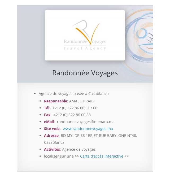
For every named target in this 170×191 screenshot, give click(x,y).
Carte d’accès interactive (101, 156)
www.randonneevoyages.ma (88, 128)
